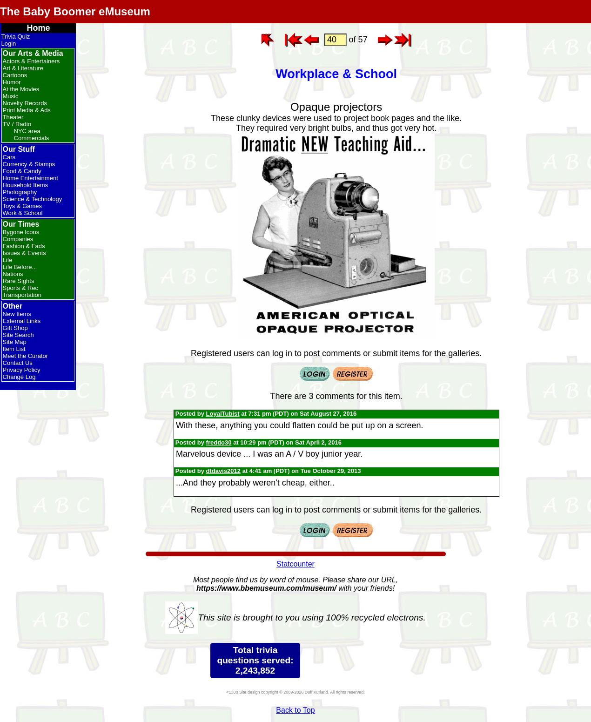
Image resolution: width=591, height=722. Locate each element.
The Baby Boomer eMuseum (75, 11)
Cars (9, 157)
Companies (18, 239)
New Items (17, 313)
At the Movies (21, 89)
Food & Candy (22, 171)
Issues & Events (24, 253)
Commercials (31, 138)
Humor (12, 82)
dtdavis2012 (223, 470)
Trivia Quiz (15, 36)
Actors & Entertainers (31, 61)
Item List (14, 348)
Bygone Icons (21, 232)
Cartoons (15, 75)
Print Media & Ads (27, 110)
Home (38, 28)
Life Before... (20, 266)
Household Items (25, 185)
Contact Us (18, 362)
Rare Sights (18, 280)
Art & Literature (23, 68)
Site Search (18, 334)
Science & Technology (32, 199)
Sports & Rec (21, 287)
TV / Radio (17, 124)
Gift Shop (15, 327)
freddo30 (219, 442)
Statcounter (295, 564)
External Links (22, 320)
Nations (13, 273)
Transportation (22, 294)
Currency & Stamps (29, 164)
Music (11, 96)
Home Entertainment (30, 178)
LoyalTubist (223, 413)
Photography (20, 192)
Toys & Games (22, 205)
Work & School (23, 212)
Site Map (15, 341)
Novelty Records (25, 103)
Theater (13, 117)
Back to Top (295, 710)
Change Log (19, 376)
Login (8, 43)
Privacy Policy (21, 369)
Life (8, 259)
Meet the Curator (25, 355)
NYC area (27, 131)
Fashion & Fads (24, 246)
